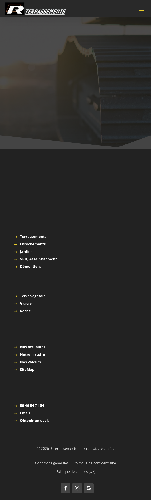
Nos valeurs (30, 362)
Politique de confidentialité (95, 464)
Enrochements (33, 244)
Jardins (26, 251)
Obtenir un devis (35, 420)
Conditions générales (52, 464)
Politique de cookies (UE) (75, 472)
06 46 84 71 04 (32, 405)
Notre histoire (32, 354)
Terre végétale (33, 296)
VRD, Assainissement (38, 259)
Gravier (26, 303)
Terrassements (33, 236)
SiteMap (27, 369)
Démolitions (31, 266)
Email (25, 413)
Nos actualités (32, 346)
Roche (25, 310)
